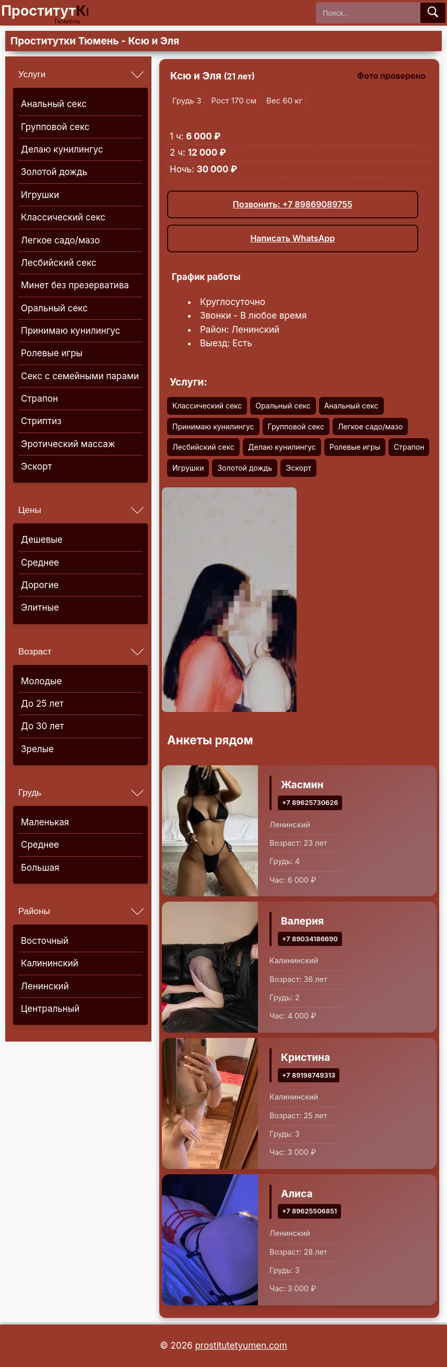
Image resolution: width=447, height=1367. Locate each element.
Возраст (35, 652)
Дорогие (39, 585)
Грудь (29, 793)
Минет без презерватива (75, 285)
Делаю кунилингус (62, 149)
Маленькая (45, 822)
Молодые (41, 681)
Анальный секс (54, 104)
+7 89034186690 (310, 938)
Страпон (39, 398)
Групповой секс (55, 127)
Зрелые (37, 749)
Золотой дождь (54, 172)
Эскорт (36, 466)
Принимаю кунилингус (70, 330)
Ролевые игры (52, 353)
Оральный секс (54, 308)
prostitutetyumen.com (241, 1345)
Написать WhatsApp (292, 238)
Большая (40, 867)
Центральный (50, 1008)
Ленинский (45, 986)
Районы (34, 911)
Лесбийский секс (59, 263)
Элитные (40, 607)
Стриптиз (41, 421)
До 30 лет (42, 726)
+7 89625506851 (309, 1211)
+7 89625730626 (310, 802)
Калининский (49, 963)
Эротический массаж (68, 444)
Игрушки (40, 195)
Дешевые (42, 539)
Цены (29, 510)
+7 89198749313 (308, 1075)
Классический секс (63, 217)
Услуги (31, 74)
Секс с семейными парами (80, 376)
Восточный (44, 941)
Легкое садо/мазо (60, 240)
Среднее (40, 562)
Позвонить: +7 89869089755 (292, 204)
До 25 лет (42, 703)
